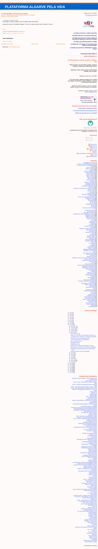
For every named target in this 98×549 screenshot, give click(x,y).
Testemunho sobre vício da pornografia (80, 351)
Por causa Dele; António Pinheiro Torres (87, 511)
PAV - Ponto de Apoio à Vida (90, 502)
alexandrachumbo (92, 156)
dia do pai (92, 203)
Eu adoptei (94, 445)
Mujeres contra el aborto (91, 484)
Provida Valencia (93, 518)
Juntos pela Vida (91, 246)
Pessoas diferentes (90, 275)
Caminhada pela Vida (91, 421)
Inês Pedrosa (92, 243)
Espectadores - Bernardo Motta (89, 444)
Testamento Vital (91, 295)
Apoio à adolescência (89, 171)
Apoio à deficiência (90, 172)
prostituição (92, 282)
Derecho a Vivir (93, 434)
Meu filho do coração (92, 482)
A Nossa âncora (93, 379)
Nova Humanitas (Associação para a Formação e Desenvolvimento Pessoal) (85, 490)
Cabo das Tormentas (92, 419)
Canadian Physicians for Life (90, 422)
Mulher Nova (94, 485)
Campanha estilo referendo (88, 186)
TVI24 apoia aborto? (90, 303)
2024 (71, 315)
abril (72, 357)
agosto (72, 332)
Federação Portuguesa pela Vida (87, 228)
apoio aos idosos (90, 179)
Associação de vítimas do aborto (89, 412)
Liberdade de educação (89, 162)
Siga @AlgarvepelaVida (91, 15)
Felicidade (91, 231)
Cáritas (95, 432)
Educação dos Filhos (89, 212)
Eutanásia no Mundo (90, 226)
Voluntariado (92, 306)
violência (93, 305)
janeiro (72, 361)
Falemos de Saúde (92, 449)
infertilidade (92, 245)
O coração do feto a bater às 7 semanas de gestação (83, 336)
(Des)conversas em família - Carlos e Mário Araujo (84, 378)
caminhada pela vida (90, 184)
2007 (71, 372)
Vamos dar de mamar (91, 533)
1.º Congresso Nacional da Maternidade (85, 165)
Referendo (92, 286)
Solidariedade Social (89, 290)
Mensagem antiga (60, 44)
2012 (71, 364)
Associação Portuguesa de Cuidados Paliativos (85, 408)
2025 (71, 314)
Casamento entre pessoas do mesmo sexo (83, 188)
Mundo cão (16, 33)
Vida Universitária (92, 535)
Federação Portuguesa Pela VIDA (88, 452)
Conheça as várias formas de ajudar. (9, 16)
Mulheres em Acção (92, 486)
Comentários (90, 140)
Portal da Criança (92, 513)
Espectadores (93, 145)
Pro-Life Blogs (93, 517)
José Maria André (92, 149)
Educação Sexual (89, 215)
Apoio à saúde (90, 177)
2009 (71, 369)
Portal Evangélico (92, 512)
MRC (95, 152)
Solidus (95, 528)
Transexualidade (91, 300)
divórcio (93, 205)
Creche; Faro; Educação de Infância (86, 196)
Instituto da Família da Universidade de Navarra (85, 465)
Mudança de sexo (91, 256)
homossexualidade (90, 239)
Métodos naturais (90, 254)
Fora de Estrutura (92, 454)
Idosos (93, 242)
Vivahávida (94, 539)
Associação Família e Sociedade (89, 406)
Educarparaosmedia (92, 438)
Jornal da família (93, 472)
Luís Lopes (94, 150)
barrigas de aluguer (9, 33)
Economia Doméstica (90, 210)
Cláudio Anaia (93, 144)
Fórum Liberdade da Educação (89, 456)
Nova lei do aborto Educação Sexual (86, 265)
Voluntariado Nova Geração (90, 540)
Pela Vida (94, 506)
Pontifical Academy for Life (90, 510)
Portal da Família (93, 515)
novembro (73, 327)
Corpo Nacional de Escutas (90, 429)
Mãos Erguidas (93, 488)
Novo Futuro (94, 491)
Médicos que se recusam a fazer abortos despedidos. (84, 347)
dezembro (73, 326)
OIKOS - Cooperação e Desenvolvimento (87, 500)
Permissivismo (21, 33)
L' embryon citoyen (92, 474)
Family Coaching (93, 450)
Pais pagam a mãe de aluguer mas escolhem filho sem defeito (20, 21)
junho (72, 354)
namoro (93, 262)
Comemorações (91, 193)
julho (72, 352)
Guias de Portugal (92, 457)
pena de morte (91, 272)
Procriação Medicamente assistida (86, 281)
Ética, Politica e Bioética (91, 541)
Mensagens (89, 137)
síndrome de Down (90, 289)
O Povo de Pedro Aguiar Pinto (89, 497)
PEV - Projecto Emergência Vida (89, 504)
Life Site (95, 476)
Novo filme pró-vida (75, 333)
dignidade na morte (90, 204)
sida (94, 288)
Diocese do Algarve (92, 435)
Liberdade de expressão (89, 250)
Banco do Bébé (93, 413)
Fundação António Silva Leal (90, 455)
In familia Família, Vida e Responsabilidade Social (85, 462)
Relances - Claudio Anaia (91, 521)
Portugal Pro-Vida (92, 516)
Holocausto (92, 238)
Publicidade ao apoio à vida (88, 283)
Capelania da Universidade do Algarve (87, 423)
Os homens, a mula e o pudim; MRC (88, 501)
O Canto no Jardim (92, 493)
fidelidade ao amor (90, 232)
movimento (92, 255)
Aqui (4, 29)
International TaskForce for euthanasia (87, 471)
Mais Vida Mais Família (91, 480)
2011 (71, 366)
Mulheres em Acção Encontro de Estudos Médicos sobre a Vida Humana (84, 258)
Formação (92, 234)
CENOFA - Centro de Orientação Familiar (87, 417)
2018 (71, 318)
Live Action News (93, 477)
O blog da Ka (93, 499)
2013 (71, 363)
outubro (73, 329)
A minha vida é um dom (91, 380)
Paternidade (92, 270)
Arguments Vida (93, 402)
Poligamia (92, 278)
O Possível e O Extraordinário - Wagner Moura (85, 496)
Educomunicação (92, 440)
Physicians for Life (92, 507)
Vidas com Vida (93, 536)
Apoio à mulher (90, 176)
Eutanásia (91, 225)
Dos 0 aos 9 (94, 436)
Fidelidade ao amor (75, 344)
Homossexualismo (92, 460)
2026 (71, 312)
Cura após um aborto (92, 430)
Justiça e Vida (91, 248)
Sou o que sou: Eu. (92, 529)
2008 (71, 370)
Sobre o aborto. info (92, 526)
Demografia (91, 200)
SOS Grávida (93, 523)
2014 (71, 324)
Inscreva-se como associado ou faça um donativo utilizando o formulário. (18, 15)
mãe (94, 251)
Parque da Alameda (90, 268)
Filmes (93, 233)
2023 (71, 317)
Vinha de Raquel (93, 538)
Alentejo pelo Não (92, 397)
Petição (93, 276)
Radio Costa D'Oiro (90, 284)
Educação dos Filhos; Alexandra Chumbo (87, 439)
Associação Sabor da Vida (90, 411)
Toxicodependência (90, 298)
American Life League (91, 399)
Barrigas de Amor (92, 415)
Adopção (92, 170)
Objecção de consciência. (88, 267)
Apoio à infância (90, 175)
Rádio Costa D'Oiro (92, 522)
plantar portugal (91, 277)
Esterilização (92, 222)
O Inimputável (93, 494)
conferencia (92, 195)
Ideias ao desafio (93, 461)
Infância (93, 244)
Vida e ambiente (91, 304)
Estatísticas (92, 221)
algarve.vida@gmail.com (91, 92)
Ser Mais (95, 524)
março (72, 358)
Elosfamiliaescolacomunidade (89, 441)
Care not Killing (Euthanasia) (90, 424)
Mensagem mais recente (7, 44)
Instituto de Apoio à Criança (90, 466)
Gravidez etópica (91, 236)
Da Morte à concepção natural (89, 433)
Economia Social (91, 211)
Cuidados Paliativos (90, 198)
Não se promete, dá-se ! (76, 341)
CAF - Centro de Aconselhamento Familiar (86, 416)
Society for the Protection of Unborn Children (86, 527)
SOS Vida (92, 292)
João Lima (94, 147)
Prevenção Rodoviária (89, 279)
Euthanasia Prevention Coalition (89, 446)
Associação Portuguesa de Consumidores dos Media (84, 407)
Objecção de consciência (88, 266)
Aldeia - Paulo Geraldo (91, 396)
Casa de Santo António (91, 426)
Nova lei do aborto (89, 264)
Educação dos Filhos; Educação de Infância (84, 214)
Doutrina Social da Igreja (89, 207)
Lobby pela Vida (93, 478)
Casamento (91, 187)
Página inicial (34, 44)
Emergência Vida (93, 443)
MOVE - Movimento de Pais (90, 479)
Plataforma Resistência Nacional (89, 508)
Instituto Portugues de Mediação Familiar (87, 463)
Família (92, 227)
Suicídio (93, 293)
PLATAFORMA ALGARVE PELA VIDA (35, 7)
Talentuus (94, 530)
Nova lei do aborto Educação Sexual (86, 164)
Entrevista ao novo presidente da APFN (80, 338)
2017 (71, 320)
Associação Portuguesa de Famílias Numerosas (85, 410)
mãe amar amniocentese (89, 253)
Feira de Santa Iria (90, 229)
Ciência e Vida (91, 189)
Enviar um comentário (7, 41)
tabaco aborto (92, 294)
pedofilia (93, 271)
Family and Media (92, 451)
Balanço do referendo (89, 182)
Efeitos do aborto (90, 216)
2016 (71, 321)
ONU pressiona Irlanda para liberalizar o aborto (82, 345)
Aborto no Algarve (91, 167)
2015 (71, 323)
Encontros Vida (91, 218)
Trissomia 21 (91, 301)
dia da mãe (92, 201)
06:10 (24, 31)
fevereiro (73, 360)
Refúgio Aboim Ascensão (91, 519)
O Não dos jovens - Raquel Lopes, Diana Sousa (85, 495)
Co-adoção (92, 192)
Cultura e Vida (90, 199)
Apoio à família (90, 173)
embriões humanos (90, 217)
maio (72, 355)
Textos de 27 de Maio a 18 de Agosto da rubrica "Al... (83, 335)
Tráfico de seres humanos (89, 299)
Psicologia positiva (75, 342)
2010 (71, 367)
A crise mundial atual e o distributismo (80, 339)
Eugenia (93, 223)
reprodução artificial (90, 287)
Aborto (92, 166)
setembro (73, 330)
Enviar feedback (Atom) (14, 47)
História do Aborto (91, 237)
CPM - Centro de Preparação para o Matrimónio (85, 418)
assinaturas (92, 181)
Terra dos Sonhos (92, 532)
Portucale (94, 155)
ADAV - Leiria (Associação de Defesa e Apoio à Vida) (84, 386)
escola (93, 220)
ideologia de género (90, 240)
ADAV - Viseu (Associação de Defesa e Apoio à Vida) (84, 388)
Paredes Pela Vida (92, 505)
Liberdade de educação (89, 249)
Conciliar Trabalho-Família (88, 194)
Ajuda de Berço (93, 394)
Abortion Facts (93, 391)
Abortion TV (94, 393)
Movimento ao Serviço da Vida (89, 483)
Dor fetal (93, 206)
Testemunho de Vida (89, 296)
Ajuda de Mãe (93, 395)
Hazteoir (95, 458)
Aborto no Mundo (90, 168)
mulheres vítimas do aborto (88, 260)
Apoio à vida (91, 178)
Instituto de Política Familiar (90, 467)
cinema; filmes (91, 190)
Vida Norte (94, 534)
